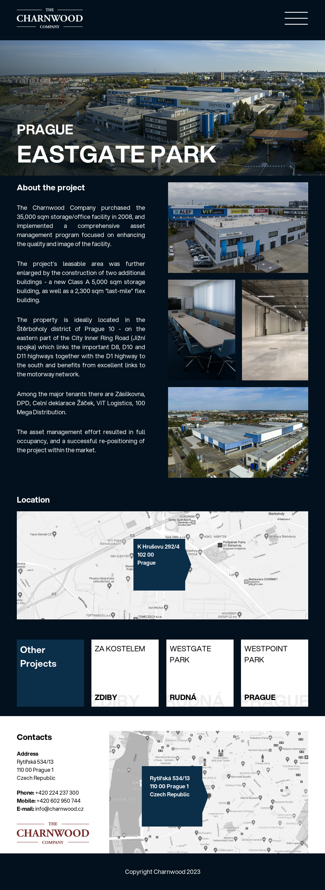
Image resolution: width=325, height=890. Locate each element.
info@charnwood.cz (59, 808)
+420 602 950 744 (59, 800)
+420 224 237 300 (57, 792)
